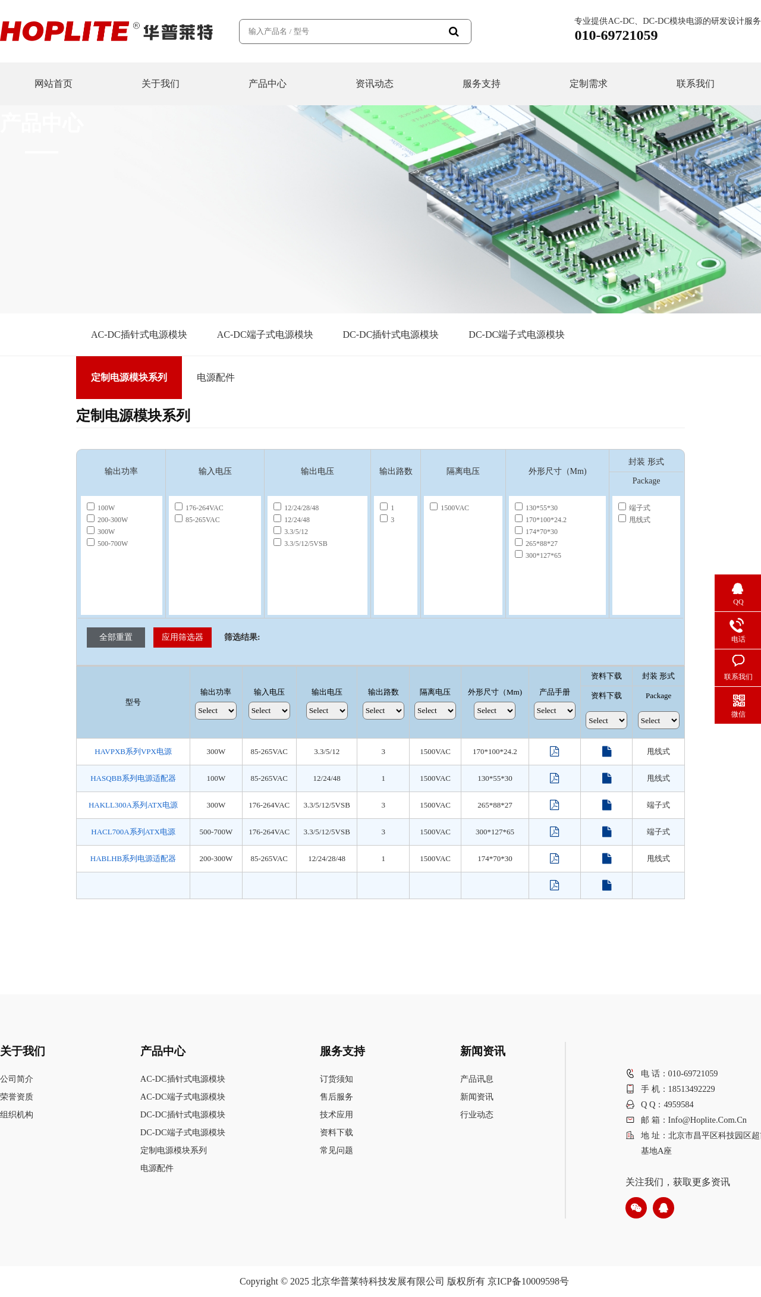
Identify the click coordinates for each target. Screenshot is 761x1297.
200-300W (107, 520)
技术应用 (336, 1114)
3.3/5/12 (290, 531)
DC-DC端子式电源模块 (516, 334)
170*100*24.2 (541, 520)
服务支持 (482, 83)
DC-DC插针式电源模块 (391, 334)
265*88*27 (536, 543)
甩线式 (634, 520)
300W (101, 531)
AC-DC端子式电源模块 (265, 334)
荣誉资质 (16, 1096)
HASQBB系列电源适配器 (133, 778)
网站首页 (53, 83)
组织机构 (16, 1114)
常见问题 (336, 1150)
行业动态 (476, 1114)
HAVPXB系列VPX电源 (133, 751)
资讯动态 (375, 83)
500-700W (107, 543)
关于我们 (160, 83)
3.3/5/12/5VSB (300, 543)
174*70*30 (536, 531)
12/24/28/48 (296, 508)
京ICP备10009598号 (528, 1281)
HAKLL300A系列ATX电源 (133, 804)
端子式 (634, 508)
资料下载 (336, 1132)
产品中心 (268, 83)
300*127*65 (538, 555)
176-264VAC (199, 508)
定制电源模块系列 (129, 377)
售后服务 (336, 1096)
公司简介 (16, 1079)
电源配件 (216, 377)
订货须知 (336, 1079)
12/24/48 (291, 520)
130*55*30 (536, 508)
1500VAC (449, 508)
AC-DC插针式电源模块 (139, 334)
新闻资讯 (476, 1096)
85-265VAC (197, 520)
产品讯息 (476, 1079)
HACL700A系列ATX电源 (133, 831)
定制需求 (589, 83)
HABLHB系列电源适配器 (133, 858)
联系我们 (696, 83)
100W (101, 508)
